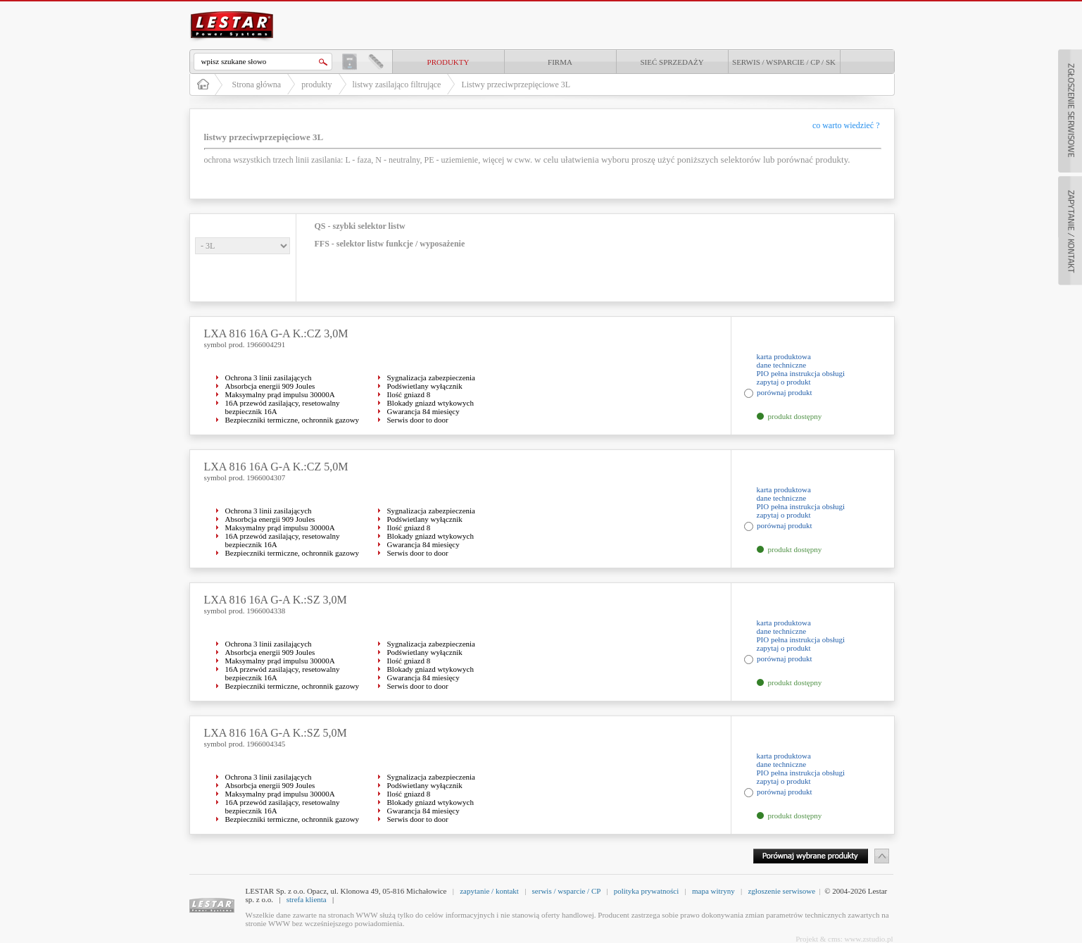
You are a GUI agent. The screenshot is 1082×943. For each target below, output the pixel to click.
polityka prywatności (646, 891)
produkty (448, 62)
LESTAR (231, 9)
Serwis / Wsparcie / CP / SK (784, 62)
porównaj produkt (784, 392)
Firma (560, 62)
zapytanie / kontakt (489, 891)
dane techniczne (782, 365)
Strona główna (257, 84)
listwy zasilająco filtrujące (397, 84)
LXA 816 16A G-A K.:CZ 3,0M (276, 333)
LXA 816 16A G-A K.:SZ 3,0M (275, 600)
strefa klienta (307, 899)
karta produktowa (784, 356)
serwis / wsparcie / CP (566, 891)
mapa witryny (713, 891)
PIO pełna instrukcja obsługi (801, 373)
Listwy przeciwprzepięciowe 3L (515, 84)
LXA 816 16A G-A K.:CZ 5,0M (276, 467)
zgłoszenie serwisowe (781, 891)
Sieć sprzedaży (671, 62)
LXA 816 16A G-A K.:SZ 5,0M (275, 733)
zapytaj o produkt (784, 381)
